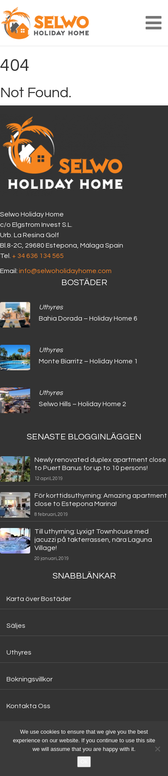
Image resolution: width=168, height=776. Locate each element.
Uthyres (51, 307)
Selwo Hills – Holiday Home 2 (82, 404)
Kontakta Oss (28, 706)
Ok (84, 761)
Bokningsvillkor (29, 679)
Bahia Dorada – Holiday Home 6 (88, 318)
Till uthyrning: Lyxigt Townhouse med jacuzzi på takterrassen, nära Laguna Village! (93, 539)
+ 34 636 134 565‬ (38, 255)
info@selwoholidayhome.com (65, 270)
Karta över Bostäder (38, 598)
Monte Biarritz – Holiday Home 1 (88, 361)
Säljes (15, 625)
